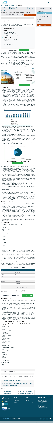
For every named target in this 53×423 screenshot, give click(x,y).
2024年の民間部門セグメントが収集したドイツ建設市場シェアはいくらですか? (18, 383)
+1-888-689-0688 (44, 404)
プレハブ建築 (11, 5)
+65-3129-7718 (42, 406)
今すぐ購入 (44, 13)
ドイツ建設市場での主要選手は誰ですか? (18, 385)
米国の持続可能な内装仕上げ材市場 (26, 393)
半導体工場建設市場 (7, 393)
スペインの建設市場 (7, 391)
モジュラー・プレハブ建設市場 (25, 391)
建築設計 (6, 5)
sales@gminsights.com (44, 407)
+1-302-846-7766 (42, 405)
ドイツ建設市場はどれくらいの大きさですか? (18, 374)
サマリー (17, 18)
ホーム (2, 5)
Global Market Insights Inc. (6, 418)
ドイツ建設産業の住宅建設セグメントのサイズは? (18, 380)
